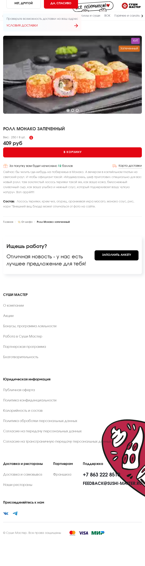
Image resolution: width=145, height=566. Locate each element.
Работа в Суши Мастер (22, 336)
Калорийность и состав (23, 410)
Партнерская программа (24, 346)
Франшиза (62, 474)
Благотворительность (20, 357)
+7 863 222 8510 (97, 5)
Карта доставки (130, 165)
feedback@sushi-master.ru (112, 484)
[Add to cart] (72, 152)
